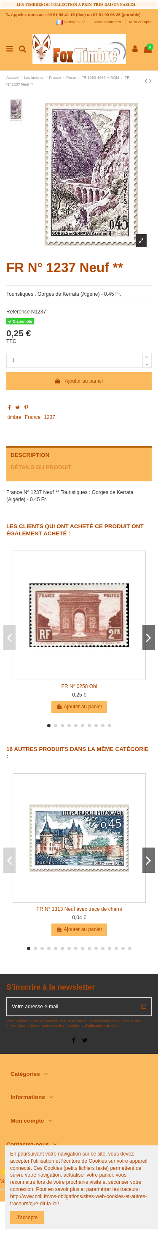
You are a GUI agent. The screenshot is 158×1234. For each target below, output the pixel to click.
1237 (49, 417)
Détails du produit (41, 467)
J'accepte (26, 1217)
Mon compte (140, 21)
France (32, 417)
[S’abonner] (143, 1006)
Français (71, 21)
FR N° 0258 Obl (79, 686)
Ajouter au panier (79, 381)
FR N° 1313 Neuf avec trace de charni (79, 909)
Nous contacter (108, 21)
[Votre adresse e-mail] (71, 1006)
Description (30, 455)
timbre (14, 417)
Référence (17, 312)
